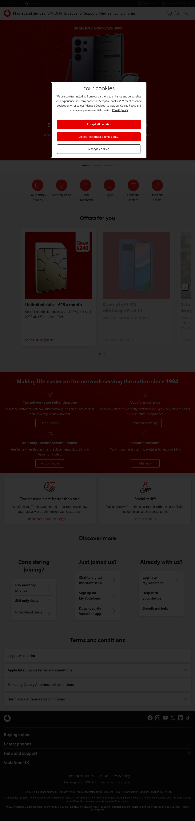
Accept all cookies (99, 124)
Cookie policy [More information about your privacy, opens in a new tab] (120, 110)
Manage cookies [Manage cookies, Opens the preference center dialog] (98, 149)
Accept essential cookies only (98, 136)
